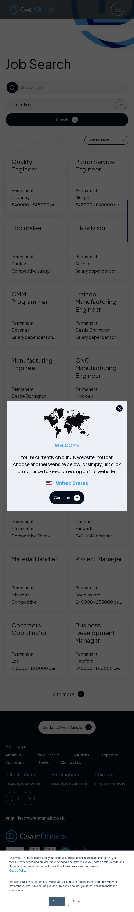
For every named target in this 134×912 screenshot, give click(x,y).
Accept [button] (57, 901)
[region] (68, 472)
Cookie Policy (17, 870)
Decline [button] (76, 901)
